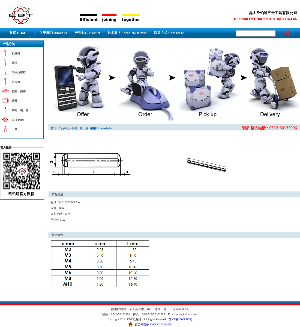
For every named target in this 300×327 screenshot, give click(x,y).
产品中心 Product (87, 33)
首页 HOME (18, 33)
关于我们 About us (53, 33)
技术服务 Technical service (127, 33)
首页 (53, 128)
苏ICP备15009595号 (180, 319)
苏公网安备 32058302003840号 (150, 324)
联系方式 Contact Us (169, 33)
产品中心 (63, 128)
